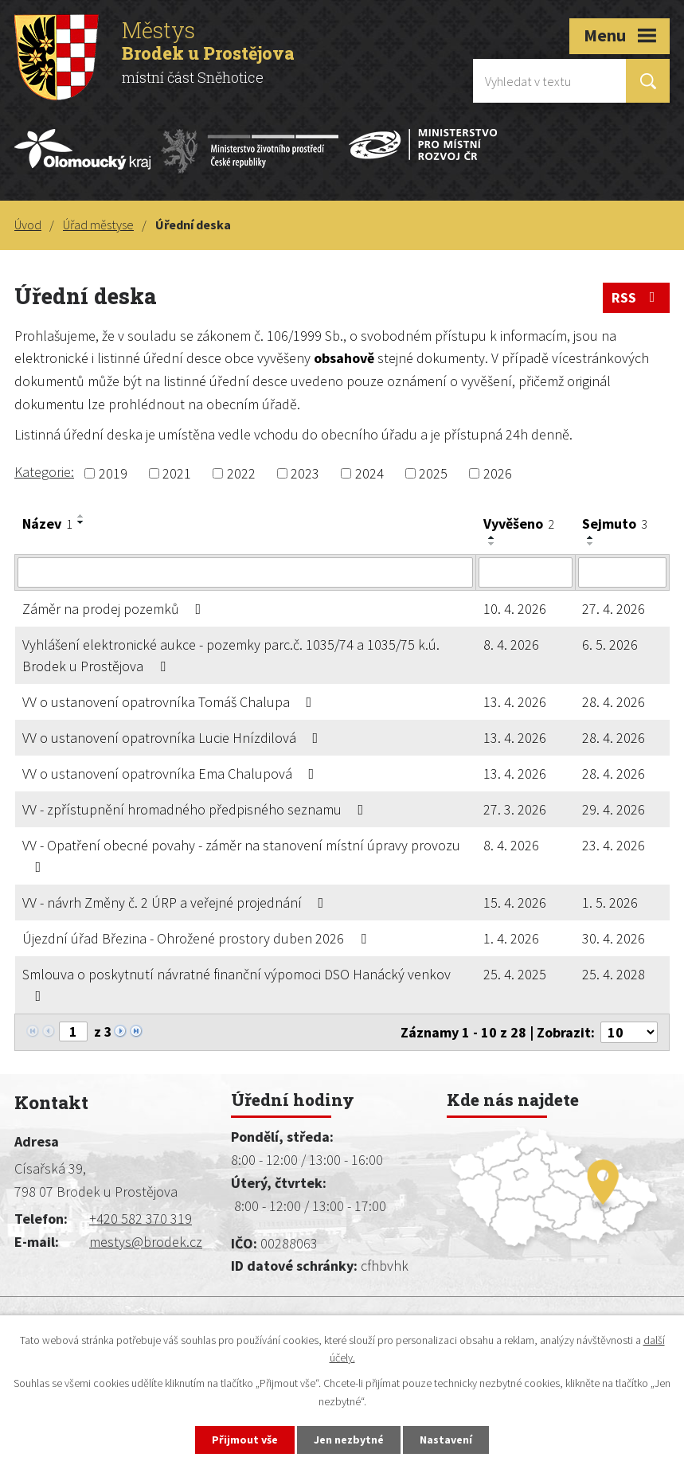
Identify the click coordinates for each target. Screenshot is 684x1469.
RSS (637, 297)
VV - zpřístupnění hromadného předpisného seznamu (196, 809)
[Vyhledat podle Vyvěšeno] (526, 572)
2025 (433, 473)
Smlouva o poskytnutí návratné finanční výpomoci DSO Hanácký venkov (236, 984)
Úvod (27, 224)
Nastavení (446, 1439)
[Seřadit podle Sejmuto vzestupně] (591, 537)
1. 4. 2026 (511, 938)
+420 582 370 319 (140, 1218)
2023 (305, 473)
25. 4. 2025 (514, 974)
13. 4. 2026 (514, 702)
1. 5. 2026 (610, 902)
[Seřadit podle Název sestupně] (81, 522)
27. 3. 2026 (514, 809)
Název (47, 523)
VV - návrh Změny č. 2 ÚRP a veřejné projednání (176, 902)
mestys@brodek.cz (145, 1242)
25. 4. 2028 (613, 974)
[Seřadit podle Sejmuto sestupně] (591, 544)
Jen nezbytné (349, 1439)
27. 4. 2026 (613, 609)
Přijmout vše (245, 1439)
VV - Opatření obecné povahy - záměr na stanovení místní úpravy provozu (241, 855)
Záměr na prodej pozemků (115, 609)
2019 (113, 473)
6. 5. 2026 (610, 644)
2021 (176, 473)
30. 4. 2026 (613, 938)
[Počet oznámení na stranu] (629, 1032)
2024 (369, 473)
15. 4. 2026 (514, 902)
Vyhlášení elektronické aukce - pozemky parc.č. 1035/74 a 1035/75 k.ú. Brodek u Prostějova (231, 655)
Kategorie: (44, 472)
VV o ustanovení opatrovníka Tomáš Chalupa (170, 702)
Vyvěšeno (518, 523)
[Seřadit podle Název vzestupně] (81, 516)
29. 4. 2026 (613, 809)
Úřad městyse (98, 224)
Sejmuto (614, 523)
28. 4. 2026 (613, 702)
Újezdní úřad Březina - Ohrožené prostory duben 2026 (197, 938)
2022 (241, 473)
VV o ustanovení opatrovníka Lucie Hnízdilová (173, 738)
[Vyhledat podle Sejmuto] (622, 572)
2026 (497, 473)
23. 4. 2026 (613, 845)
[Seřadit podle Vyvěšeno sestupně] (492, 544)
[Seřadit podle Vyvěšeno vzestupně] (492, 537)
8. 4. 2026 (511, 644)
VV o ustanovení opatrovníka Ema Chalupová (171, 773)
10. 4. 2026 (514, 609)
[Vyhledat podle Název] (245, 572)
